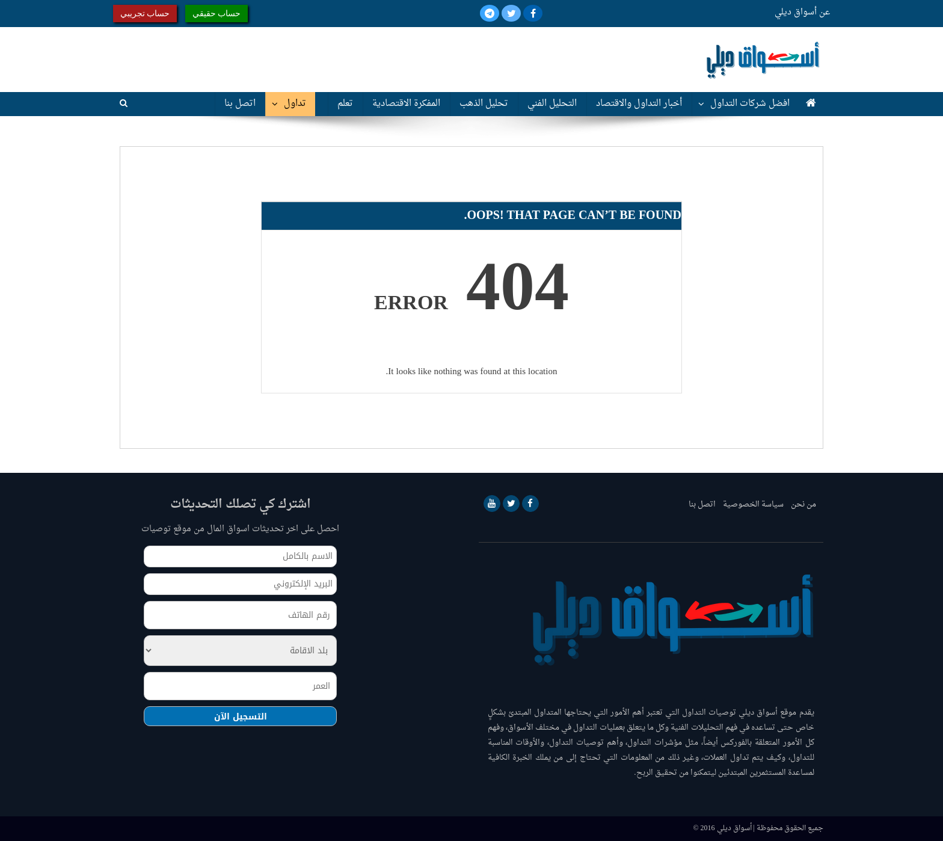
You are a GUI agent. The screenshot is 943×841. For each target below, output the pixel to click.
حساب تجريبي (145, 13)
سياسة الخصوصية (753, 505)
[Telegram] (489, 15)
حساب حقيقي (216, 13)
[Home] (811, 104)
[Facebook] (531, 15)
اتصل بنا (240, 103)
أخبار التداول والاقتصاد (639, 103)
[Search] (123, 104)
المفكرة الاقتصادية (406, 103)
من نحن (803, 505)
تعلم (345, 103)
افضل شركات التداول (750, 103)
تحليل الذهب (483, 103)
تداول (295, 103)
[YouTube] (492, 503)
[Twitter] (510, 15)
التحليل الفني (552, 103)
